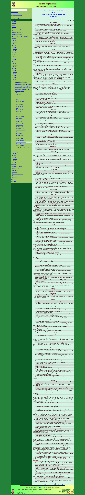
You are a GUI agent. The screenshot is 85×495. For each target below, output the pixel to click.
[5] (21, 162)
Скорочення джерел (19, 99)
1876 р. (15, 42)
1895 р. (15, 74)
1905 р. (15, 172)
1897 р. (15, 78)
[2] (24, 160)
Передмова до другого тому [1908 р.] (23, 93)
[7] (28, 162)
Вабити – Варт (19, 150)
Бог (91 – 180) (19, 132)
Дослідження (15, 193)
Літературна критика (17, 34)
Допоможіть (42, 487)
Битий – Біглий (19, 119)
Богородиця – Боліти (20, 139)
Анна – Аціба (19, 106)
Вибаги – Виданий (20, 157)
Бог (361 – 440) (19, 137)
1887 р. (15, 58)
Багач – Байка (19, 111)
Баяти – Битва (19, 115)
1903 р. (15, 168)
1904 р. (15, 170)
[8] (18, 164)
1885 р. (15, 54)
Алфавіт (14, 40)
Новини (14, 21)
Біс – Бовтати (19, 128)
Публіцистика (15, 182)
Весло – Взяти (19, 156)
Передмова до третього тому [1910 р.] (23, 95)
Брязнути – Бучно (20, 148)
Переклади (15, 187)
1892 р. (15, 68)
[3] (28, 160)
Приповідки (18, 102)
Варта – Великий (20, 152)
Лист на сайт (14, 12)
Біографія (14, 23)
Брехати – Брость (20, 146)
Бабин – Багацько (20, 110)
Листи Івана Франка (17, 189)
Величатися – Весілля (21, 154)
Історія (14, 178)
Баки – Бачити (19, 113)
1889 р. (15, 62)
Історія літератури (17, 36)
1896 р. (15, 76)
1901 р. (15, 86)
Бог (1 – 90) (18, 130)
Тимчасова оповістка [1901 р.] (21, 89)
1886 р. (15, 56)
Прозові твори (16, 32)
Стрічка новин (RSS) (16, 15)
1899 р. (15, 82)
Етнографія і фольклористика (20, 38)
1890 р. (15, 64)
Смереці (25, 493)
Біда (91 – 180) (19, 123)
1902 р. (15, 166)
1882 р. (15, 48)
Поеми (14, 27)
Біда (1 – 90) (19, 121)
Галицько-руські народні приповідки (22, 88)
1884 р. (15, 52)
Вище (53, 484)
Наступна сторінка (60, 484)
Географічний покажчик (21, 100)
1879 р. (15, 44)
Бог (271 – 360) (19, 135)
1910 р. (15, 176)
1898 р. (15, 80)
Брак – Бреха (19, 145)
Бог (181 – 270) (19, 134)
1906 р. (15, 174)
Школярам (13, 197)
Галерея (14, 191)
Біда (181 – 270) (19, 124)
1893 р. (15, 70)
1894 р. (15, 72)
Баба (17, 108)
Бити (17, 117)
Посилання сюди (15, 18)
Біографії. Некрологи (17, 180)
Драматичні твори (17, 30)
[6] (25, 162)
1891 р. (15, 66)
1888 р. (15, 60)
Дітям (12, 195)
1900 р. (15, 84)
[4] (18, 162)
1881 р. (15, 46)
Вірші (13, 25)
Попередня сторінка (47, 484)
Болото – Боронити (20, 141)
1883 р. (15, 50)
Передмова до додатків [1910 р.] (22, 97)
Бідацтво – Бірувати (20, 126)
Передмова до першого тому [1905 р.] (23, 91)
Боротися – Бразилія (20, 143)
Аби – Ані (18, 104)
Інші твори (15, 184)
